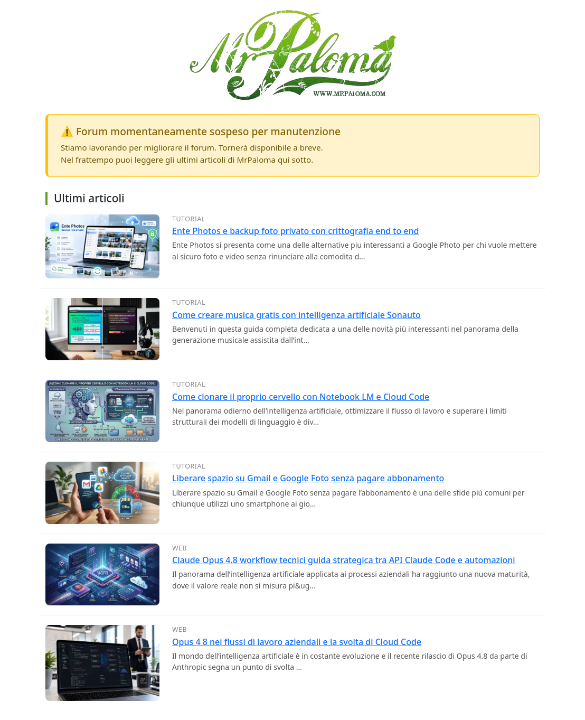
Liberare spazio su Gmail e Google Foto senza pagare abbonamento (308, 478)
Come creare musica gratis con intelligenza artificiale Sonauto (296, 315)
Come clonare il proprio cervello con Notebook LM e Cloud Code (300, 397)
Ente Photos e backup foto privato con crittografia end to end (295, 231)
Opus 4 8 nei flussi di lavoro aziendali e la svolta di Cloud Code (296, 642)
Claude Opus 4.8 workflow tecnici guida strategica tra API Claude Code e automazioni (343, 560)
